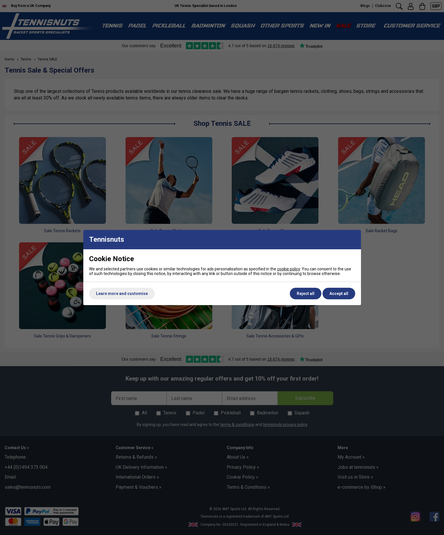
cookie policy (288, 269)
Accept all (338, 293)
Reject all (305, 293)
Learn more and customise (122, 293)
